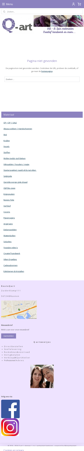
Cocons (7, 212)
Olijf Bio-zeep (9, 188)
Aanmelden (9, 336)
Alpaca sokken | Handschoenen (18, 128)
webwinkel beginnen (45, 446)
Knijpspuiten (9, 194)
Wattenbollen (9, 235)
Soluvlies (8, 241)
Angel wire (8, 224)
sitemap (27, 446)
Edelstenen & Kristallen (14, 271)
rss (34, 446)
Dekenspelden (10, 229)
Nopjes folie (9, 200)
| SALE (14, 122)
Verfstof (7, 206)
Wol (5, 134)
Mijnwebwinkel (70, 446)
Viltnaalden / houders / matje (16, 164)
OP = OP (7, 122)
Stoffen (7, 152)
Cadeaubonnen (11, 265)
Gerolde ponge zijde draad (15, 182)
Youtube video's (11, 247)
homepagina (46, 71)
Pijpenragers (9, 218)
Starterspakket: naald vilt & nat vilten (20, 170)
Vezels (6, 146)
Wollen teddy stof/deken (15, 158)
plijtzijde (8, 176)
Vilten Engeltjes (10, 259)
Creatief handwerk (12, 253)
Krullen (7, 140)
